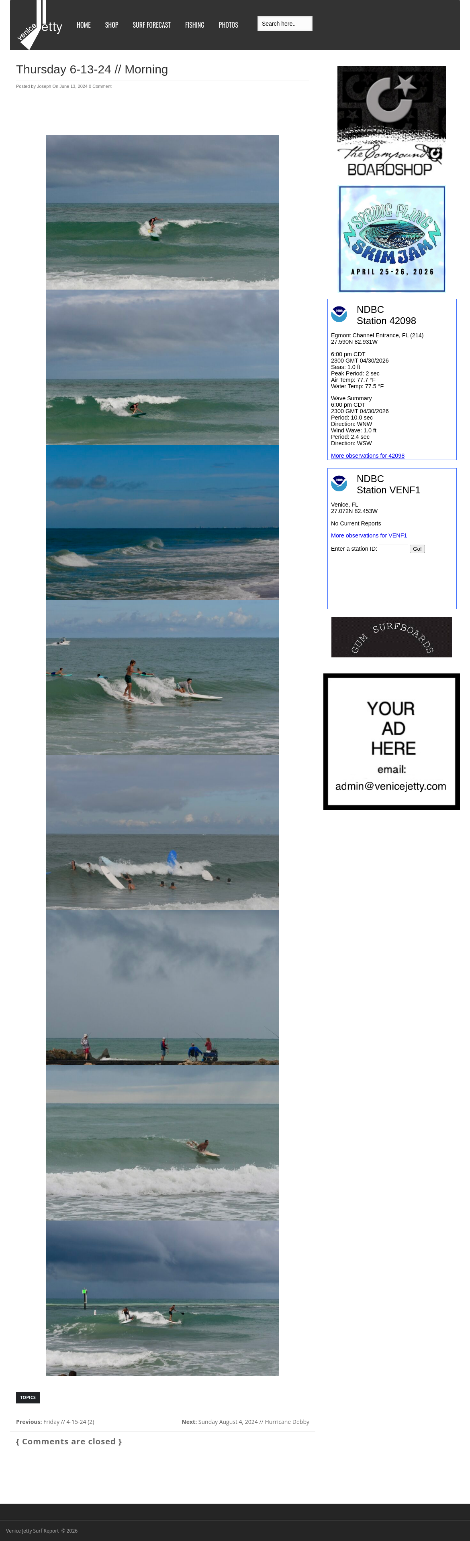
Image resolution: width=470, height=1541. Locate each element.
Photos (228, 25)
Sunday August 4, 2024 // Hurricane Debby (245, 1421)
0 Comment (100, 86)
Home (84, 25)
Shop (112, 25)
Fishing (194, 25)
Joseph (44, 86)
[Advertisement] (162, 114)
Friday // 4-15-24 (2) (55, 1421)
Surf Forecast (152, 25)
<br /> (392, 538)
